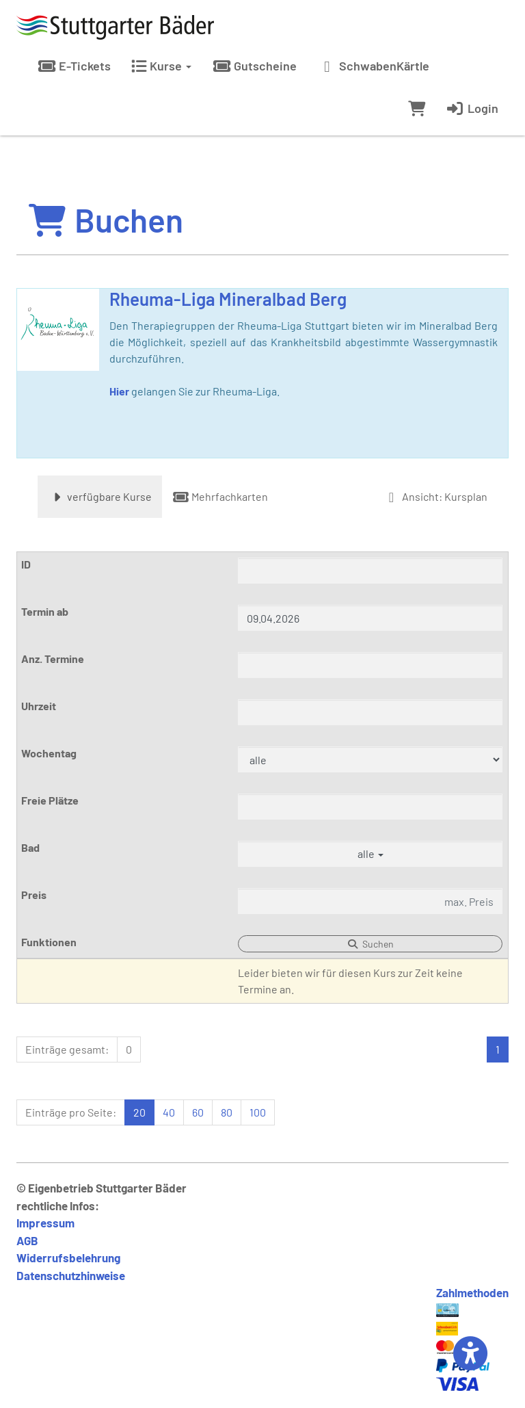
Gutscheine (254, 65)
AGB (27, 1240)
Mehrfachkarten (220, 496)
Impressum (45, 1222)
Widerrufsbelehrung (68, 1257)
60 (198, 1112)
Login (472, 108)
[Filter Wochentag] (370, 759)
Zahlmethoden (472, 1292)
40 (169, 1112)
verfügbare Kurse (100, 496)
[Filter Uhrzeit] (370, 712)
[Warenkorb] (416, 108)
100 (258, 1112)
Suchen (370, 944)
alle (370, 853)
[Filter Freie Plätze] (370, 807)
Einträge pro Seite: (70, 1112)
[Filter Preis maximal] (370, 901)
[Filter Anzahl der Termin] (370, 665)
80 (226, 1112)
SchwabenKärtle (373, 65)
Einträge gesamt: (67, 1049)
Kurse (161, 65)
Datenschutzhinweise (70, 1275)
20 (139, 1112)
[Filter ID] (370, 571)
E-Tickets (74, 65)
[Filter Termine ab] (370, 618)
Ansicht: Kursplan (435, 496)
